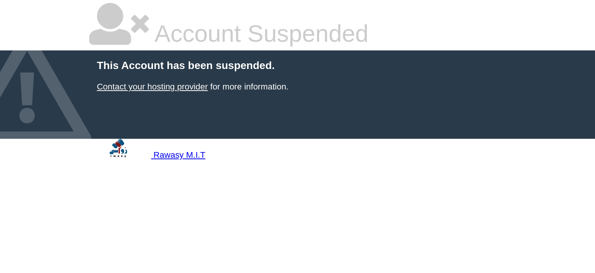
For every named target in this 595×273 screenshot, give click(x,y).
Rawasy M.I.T (147, 155)
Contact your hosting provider (152, 86)
